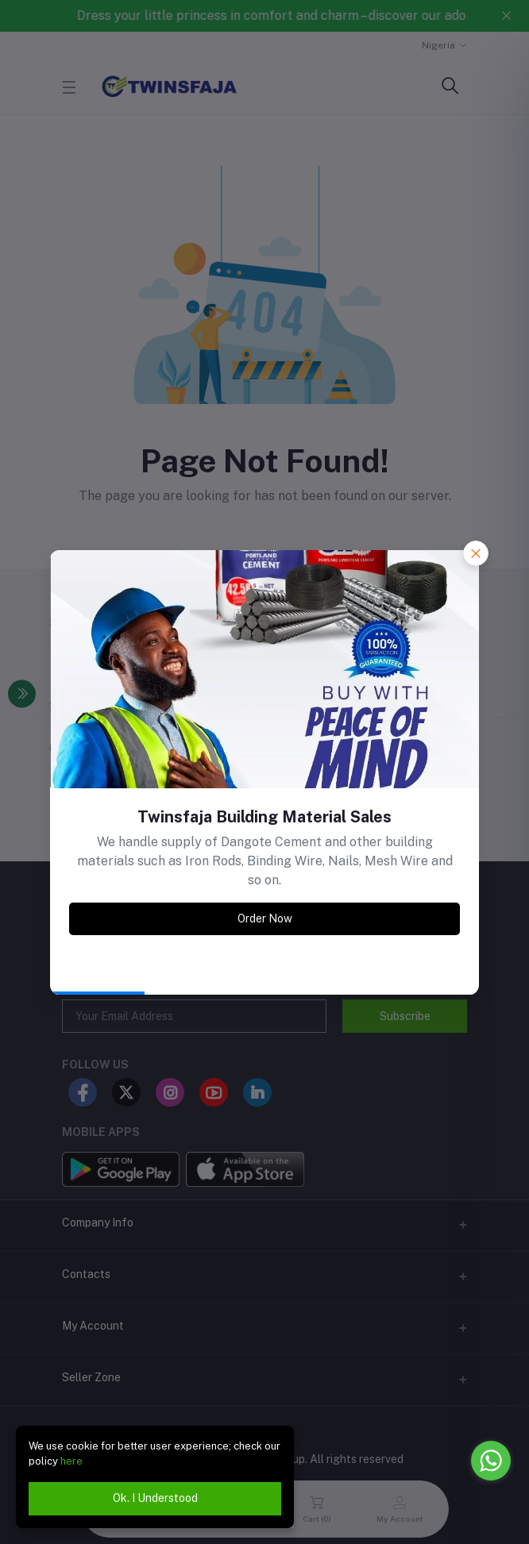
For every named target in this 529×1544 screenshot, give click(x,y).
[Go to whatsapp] (491, 1460)
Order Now (264, 918)
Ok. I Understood (155, 1498)
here (71, 1461)
